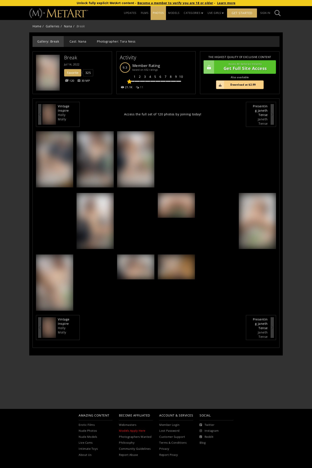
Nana (68, 26)
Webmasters (127, 425)
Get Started (242, 13)
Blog (203, 443)
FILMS (145, 13)
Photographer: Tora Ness (116, 41)
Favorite (72, 73)
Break (70, 57)
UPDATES (130, 13)
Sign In (265, 13)
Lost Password (169, 431)
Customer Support (172, 437)
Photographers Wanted (135, 437)
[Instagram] (209, 431)
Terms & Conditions (173, 443)
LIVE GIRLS (216, 13)
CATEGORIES (193, 13)
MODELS (173, 13)
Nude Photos (88, 431)
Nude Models (88, 437)
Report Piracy (168, 455)
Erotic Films (87, 425)
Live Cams (86, 443)
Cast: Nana (78, 41)
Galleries (53, 26)
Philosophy (127, 443)
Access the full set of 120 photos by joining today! (163, 114)
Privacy (164, 449)
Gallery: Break (48, 41)
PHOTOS (158, 13)
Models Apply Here (132, 431)
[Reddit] (207, 437)
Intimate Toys (88, 449)
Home (36, 26)
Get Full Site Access (239, 67)
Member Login (169, 425)
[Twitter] (207, 425)
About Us (85, 455)
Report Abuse (128, 455)
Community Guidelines (135, 449)
